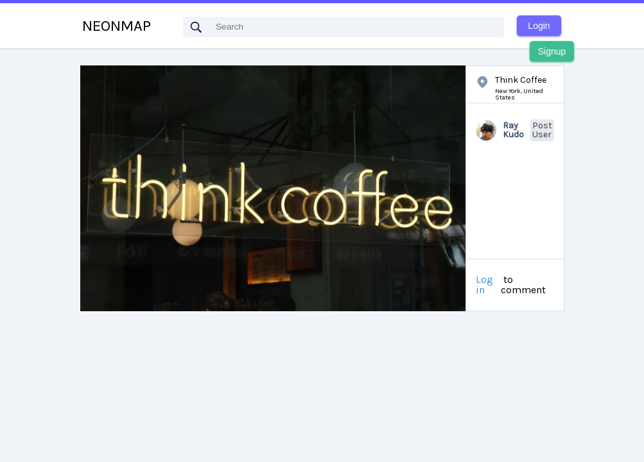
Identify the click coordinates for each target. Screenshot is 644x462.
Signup (552, 51)
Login (539, 26)
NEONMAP (116, 26)
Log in (484, 285)
